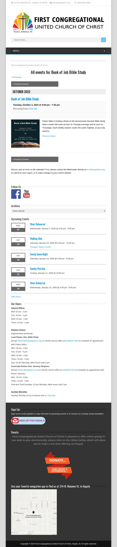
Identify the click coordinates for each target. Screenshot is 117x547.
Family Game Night (39, 254)
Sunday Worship (37, 269)
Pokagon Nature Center (40, 247)
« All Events (16, 77)
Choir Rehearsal (37, 224)
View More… (16, 297)
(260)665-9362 (71, 341)
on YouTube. (50, 395)
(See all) (33, 108)
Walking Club (36, 238)
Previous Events (20, 84)
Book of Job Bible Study (25, 99)
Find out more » (49, 136)
